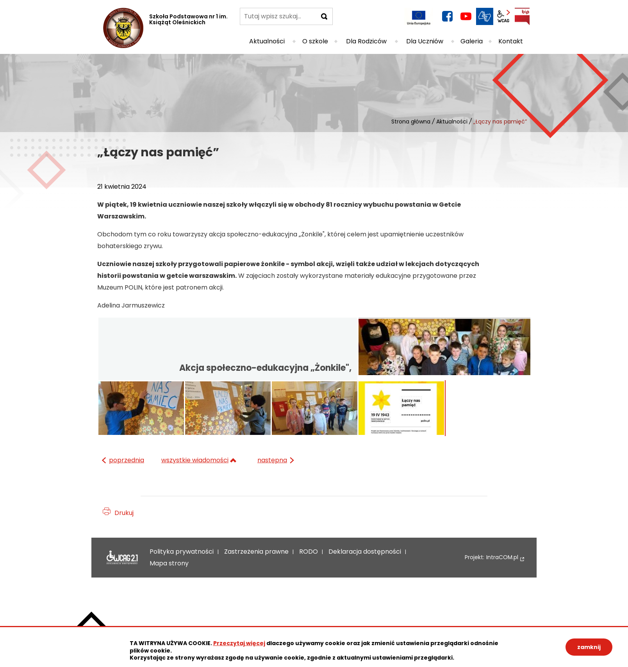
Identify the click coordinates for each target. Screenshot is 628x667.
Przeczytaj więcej (239, 643)
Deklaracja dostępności (122, 557)
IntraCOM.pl (502, 557)
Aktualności (451, 121)
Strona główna (410, 121)
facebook (447, 16)
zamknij (589, 647)
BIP (522, 16)
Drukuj (124, 512)
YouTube (466, 16)
